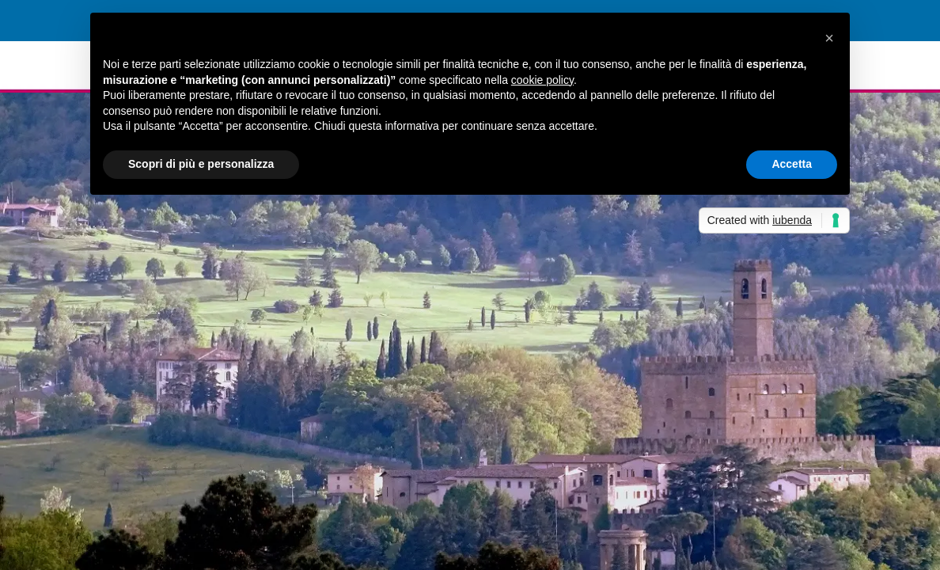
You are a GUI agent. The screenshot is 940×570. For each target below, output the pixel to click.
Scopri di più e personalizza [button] (201, 164)
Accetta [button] (791, 164)
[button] (829, 38)
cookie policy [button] (542, 80)
